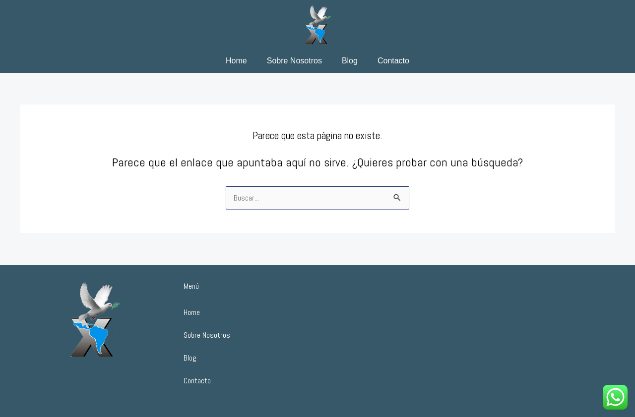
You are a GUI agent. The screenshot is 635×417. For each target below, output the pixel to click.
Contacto (393, 60)
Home (236, 60)
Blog (350, 60)
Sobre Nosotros (294, 60)
